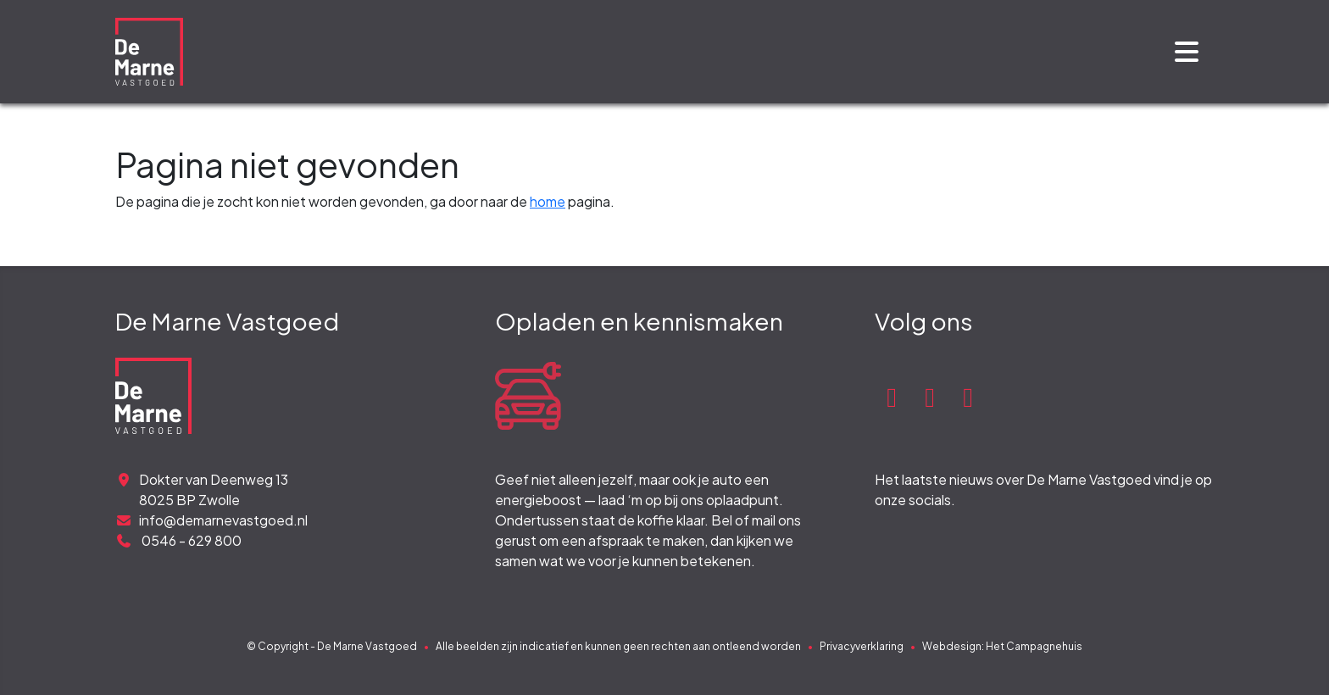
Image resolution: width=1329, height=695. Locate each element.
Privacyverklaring (862, 646)
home (547, 201)
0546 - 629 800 (178, 540)
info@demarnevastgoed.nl (211, 520)
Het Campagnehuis (1034, 646)
